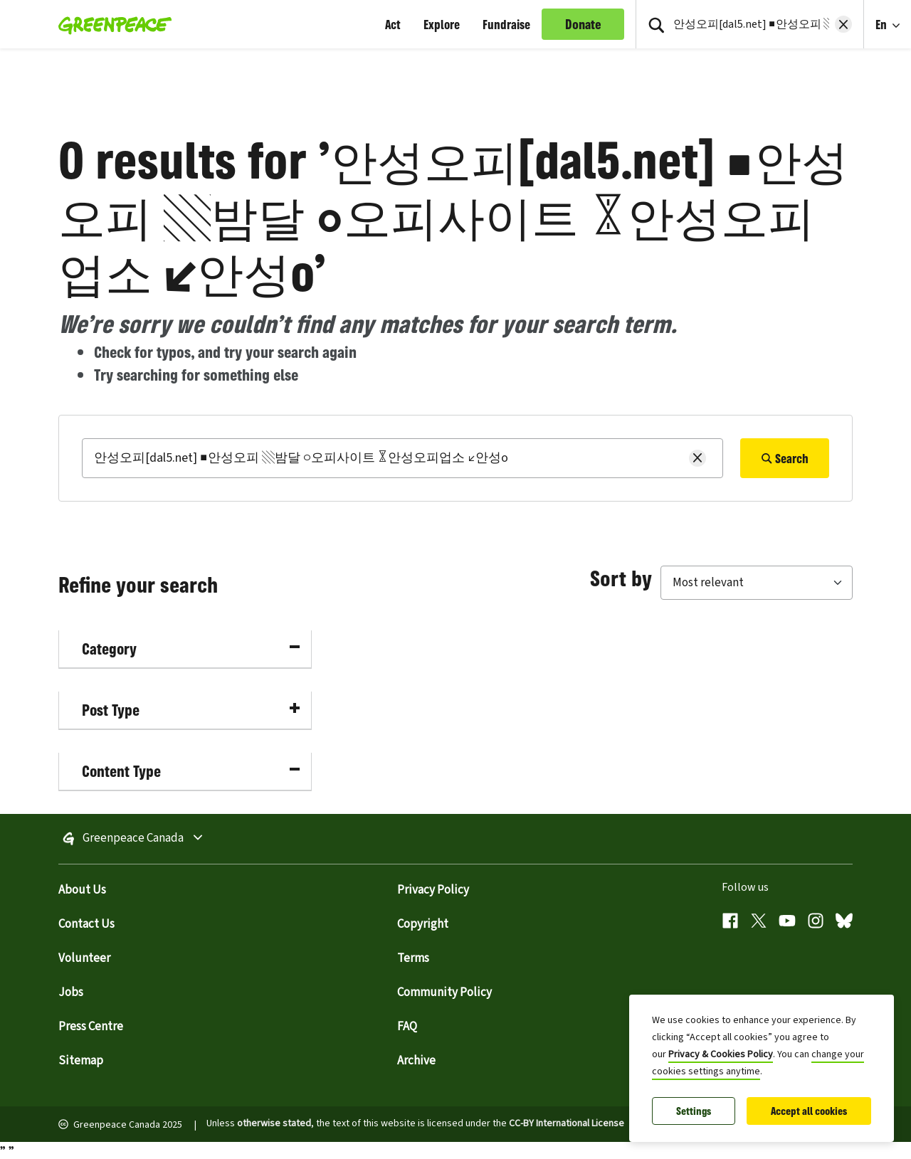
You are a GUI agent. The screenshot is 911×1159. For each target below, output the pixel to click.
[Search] (402, 458)
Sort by (621, 578)
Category (191, 648)
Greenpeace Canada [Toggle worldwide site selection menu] (173, 839)
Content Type (191, 771)
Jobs (70, 992)
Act (393, 24)
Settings (693, 1111)
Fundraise (506, 24)
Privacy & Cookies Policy (720, 1054)
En (882, 24)
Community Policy (444, 992)
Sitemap (80, 1060)
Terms (413, 958)
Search (785, 458)
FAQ (407, 1026)
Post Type (191, 710)
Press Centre (90, 1026)
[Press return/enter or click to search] (656, 24)
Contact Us (86, 924)
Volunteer (84, 958)
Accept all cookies (809, 1111)
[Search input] (750, 24)
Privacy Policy (433, 890)
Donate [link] (583, 24)
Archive (416, 1060)
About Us (82, 890)
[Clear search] (843, 24)
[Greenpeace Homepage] (111, 24)
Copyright (422, 924)
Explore (441, 24)
